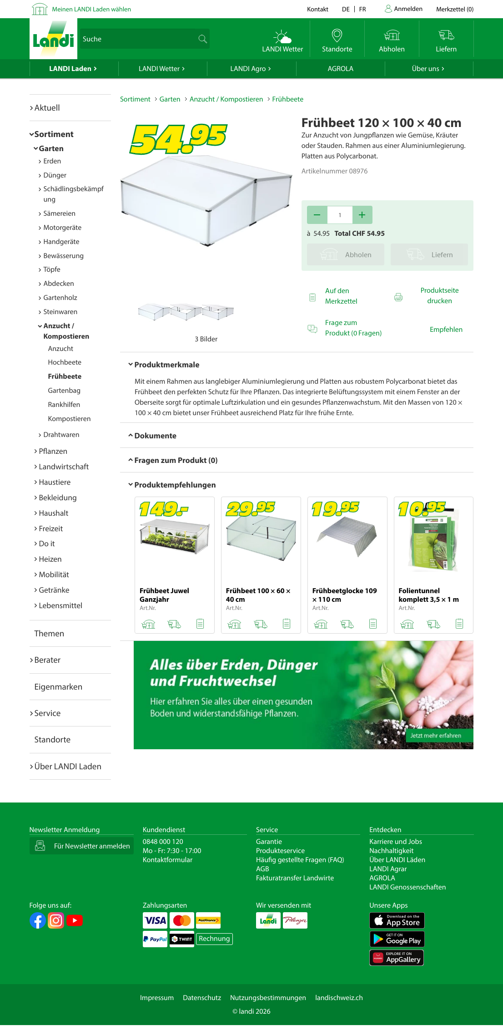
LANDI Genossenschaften (407, 887)
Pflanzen (53, 451)
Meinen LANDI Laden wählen (91, 9)
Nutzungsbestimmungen (268, 997)
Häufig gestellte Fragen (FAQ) (300, 859)
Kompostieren (69, 418)
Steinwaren (61, 311)
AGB (262, 869)
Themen (50, 633)
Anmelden (408, 8)
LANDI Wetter (159, 68)
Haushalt (54, 513)
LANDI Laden (70, 68)
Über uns (425, 68)
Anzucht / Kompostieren (226, 99)
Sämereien (60, 213)
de (346, 9)
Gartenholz (60, 297)
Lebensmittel (61, 605)
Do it (47, 543)
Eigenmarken (59, 686)
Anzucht (61, 348)
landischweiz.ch (339, 997)
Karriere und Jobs (395, 841)
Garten (51, 148)
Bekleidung (58, 497)
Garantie (269, 841)
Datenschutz (202, 997)
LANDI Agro (248, 68)
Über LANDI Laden (68, 766)
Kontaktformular (168, 859)
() (454, 9)
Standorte (53, 739)
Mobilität (54, 574)
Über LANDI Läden (397, 859)
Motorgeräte (63, 227)
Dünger (55, 175)
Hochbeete (65, 362)
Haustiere (55, 482)
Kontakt (317, 9)
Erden (52, 161)
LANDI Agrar (388, 869)
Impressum (157, 997)
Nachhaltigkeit (391, 850)
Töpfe (52, 269)
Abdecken (59, 283)
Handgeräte (62, 241)
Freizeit (51, 528)
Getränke (54, 589)
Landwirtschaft (64, 466)
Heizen (50, 559)
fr (362, 9)
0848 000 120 (163, 841)
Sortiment (54, 133)
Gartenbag (64, 390)
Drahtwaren (62, 434)
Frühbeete (65, 376)
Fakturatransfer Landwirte (295, 878)
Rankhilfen (64, 404)
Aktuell (47, 107)
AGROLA (340, 68)
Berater (48, 659)
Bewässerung (64, 255)
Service (48, 712)
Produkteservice (280, 850)
